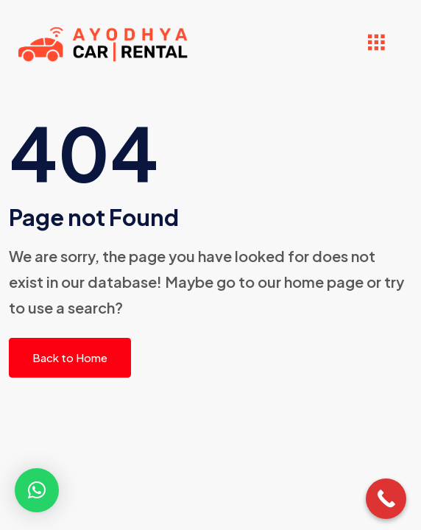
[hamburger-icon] (375, 44)
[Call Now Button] (386, 498)
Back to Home (69, 357)
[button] (37, 490)
